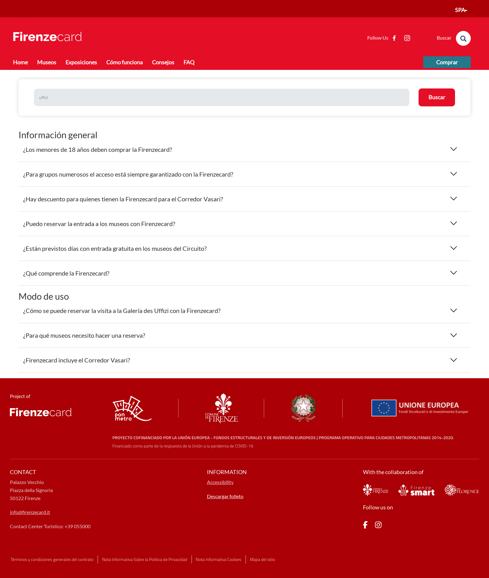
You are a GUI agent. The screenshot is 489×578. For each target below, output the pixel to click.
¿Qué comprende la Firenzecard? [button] (66, 273)
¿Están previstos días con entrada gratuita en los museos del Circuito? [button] (115, 248)
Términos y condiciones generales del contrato (52, 559)
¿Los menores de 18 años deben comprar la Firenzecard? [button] (97, 149)
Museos (46, 62)
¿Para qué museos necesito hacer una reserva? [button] (84, 335)
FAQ (188, 62)
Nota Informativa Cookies (218, 559)
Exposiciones (81, 62)
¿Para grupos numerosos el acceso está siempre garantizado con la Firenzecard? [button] (128, 174)
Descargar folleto (225, 496)
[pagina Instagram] (378, 526)
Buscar (436, 97)
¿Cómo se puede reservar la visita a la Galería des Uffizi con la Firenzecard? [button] (122, 310)
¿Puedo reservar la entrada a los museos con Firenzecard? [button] (99, 223)
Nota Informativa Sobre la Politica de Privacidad (144, 559)
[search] (463, 38)
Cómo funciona (124, 62)
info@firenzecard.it (30, 512)
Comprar (447, 62)
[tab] (244, 149)
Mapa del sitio (262, 559)
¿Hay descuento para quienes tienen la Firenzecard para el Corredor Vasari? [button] (123, 198)
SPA (460, 9)
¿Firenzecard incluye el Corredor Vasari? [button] (76, 360)
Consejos (163, 62)
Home (20, 62)
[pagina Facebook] (365, 526)
